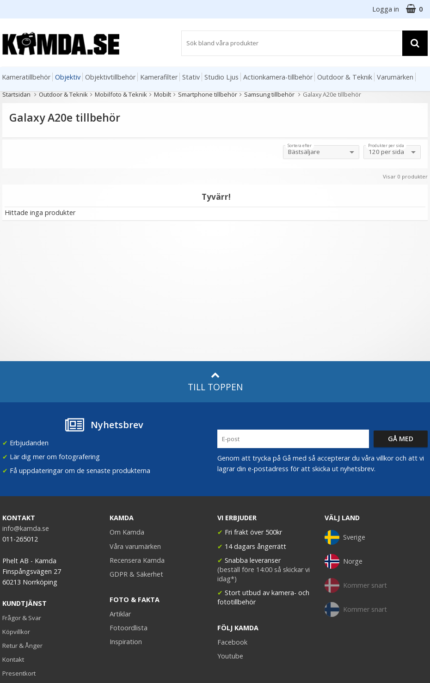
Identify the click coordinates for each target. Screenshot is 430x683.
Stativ (191, 77)
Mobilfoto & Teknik (121, 94)
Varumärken (395, 77)
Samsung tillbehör (270, 94)
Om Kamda (127, 532)
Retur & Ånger (22, 645)
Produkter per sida (386, 145)
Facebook (232, 642)
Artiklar (120, 613)
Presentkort (19, 673)
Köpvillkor (16, 632)
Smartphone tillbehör (207, 94)
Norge (343, 561)
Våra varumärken (135, 546)
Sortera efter (300, 145)
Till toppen (215, 381)
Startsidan (16, 94)
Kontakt (13, 659)
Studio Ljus (221, 77)
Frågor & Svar (21, 618)
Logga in (385, 9)
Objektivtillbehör (110, 77)
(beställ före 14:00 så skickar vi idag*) (263, 574)
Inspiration (126, 641)
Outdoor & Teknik (344, 77)
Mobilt (162, 94)
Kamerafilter (159, 77)
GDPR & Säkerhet (136, 574)
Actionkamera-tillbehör (278, 77)
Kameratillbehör (26, 77)
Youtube (230, 656)
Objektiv (67, 77)
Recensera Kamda (137, 560)
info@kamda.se (25, 528)
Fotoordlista (128, 627)
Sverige (345, 537)
